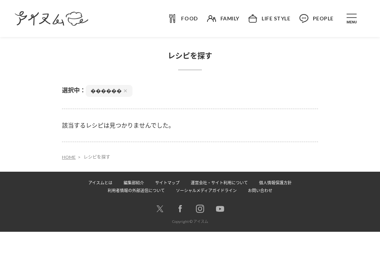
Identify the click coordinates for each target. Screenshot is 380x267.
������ (109, 91)
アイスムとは (100, 182)
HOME (69, 157)
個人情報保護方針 (275, 182)
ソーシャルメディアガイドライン (206, 190)
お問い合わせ (260, 190)
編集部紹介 (134, 182)
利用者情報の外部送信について (136, 190)
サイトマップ (167, 182)
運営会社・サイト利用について (219, 182)
